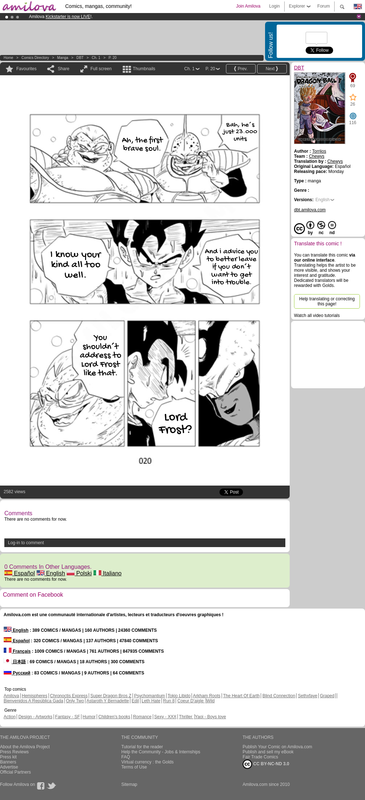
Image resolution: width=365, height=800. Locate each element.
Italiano (107, 573)
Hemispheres (34, 695)
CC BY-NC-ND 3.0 (266, 764)
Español (19, 573)
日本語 (15, 661)
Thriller (186, 716)
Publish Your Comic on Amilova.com (277, 746)
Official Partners (15, 772)
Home (8, 58)
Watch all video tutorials (317, 315)
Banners (8, 762)
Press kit (8, 756)
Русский (17, 673)
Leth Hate (151, 700)
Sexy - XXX (165, 716)
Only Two (75, 700)
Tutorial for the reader (142, 746)
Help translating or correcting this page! (326, 301)
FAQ (125, 756)
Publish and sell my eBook (268, 751)
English (51, 573)
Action (10, 716)
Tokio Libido (179, 695)
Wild (210, 700)
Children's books (114, 716)
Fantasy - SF (67, 716)
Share (63, 68)
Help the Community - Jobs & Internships (160, 751)
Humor (89, 716)
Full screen (101, 68)
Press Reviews (14, 751)
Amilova (11, 695)
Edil (135, 700)
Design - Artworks (35, 716)
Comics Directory (35, 58)
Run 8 (169, 700)
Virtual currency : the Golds (147, 762)
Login (274, 6)
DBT (80, 58)
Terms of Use (134, 767)
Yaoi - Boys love (210, 716)
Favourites (26, 68)
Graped (327, 695)
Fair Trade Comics (260, 756)
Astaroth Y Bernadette (108, 700)
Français (17, 651)
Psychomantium (149, 695)
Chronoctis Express (69, 695)
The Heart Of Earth (241, 695)
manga (62, 58)
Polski (79, 573)
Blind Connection (279, 695)
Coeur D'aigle (191, 700)
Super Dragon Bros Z (110, 695)
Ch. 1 (96, 58)
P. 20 (113, 58)
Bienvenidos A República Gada (33, 700)
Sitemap (129, 784)
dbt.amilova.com (310, 209)
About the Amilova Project (25, 746)
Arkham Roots (207, 695)
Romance (142, 716)
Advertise (9, 767)
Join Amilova (248, 6)
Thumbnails (144, 68)
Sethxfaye (307, 695)
